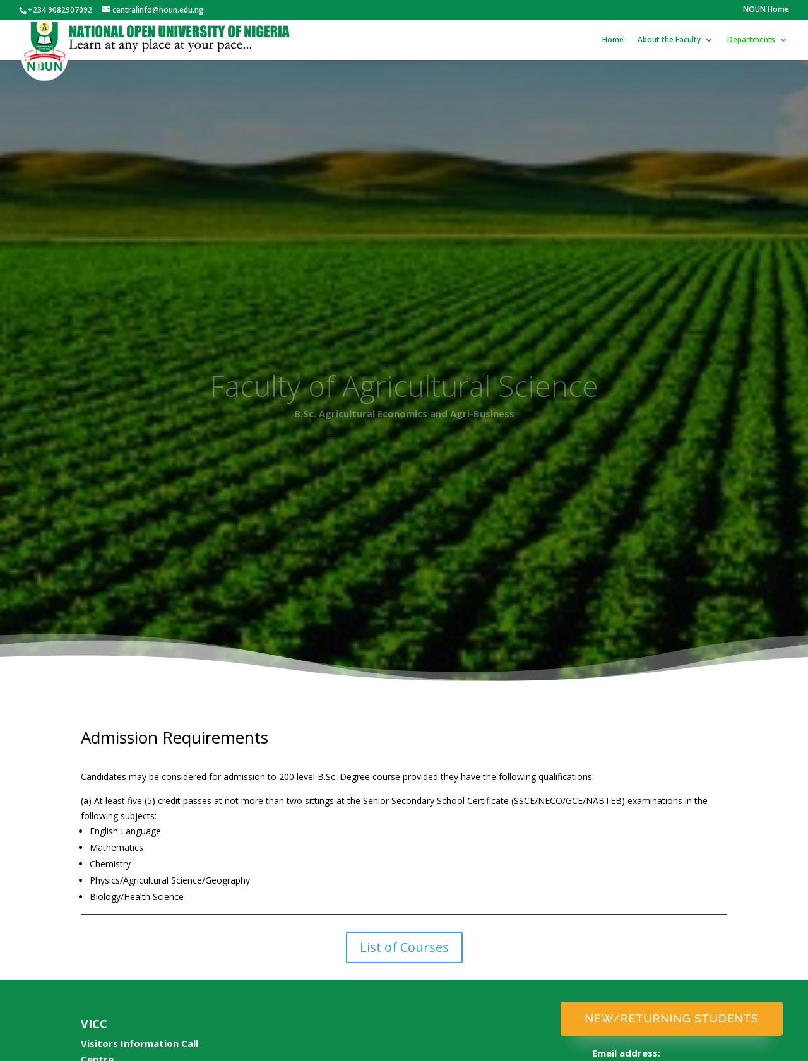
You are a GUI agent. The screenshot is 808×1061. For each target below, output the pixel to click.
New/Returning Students (671, 1018)
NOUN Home (766, 10)
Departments (751, 40)
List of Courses (404, 947)
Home (613, 40)
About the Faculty (669, 40)
